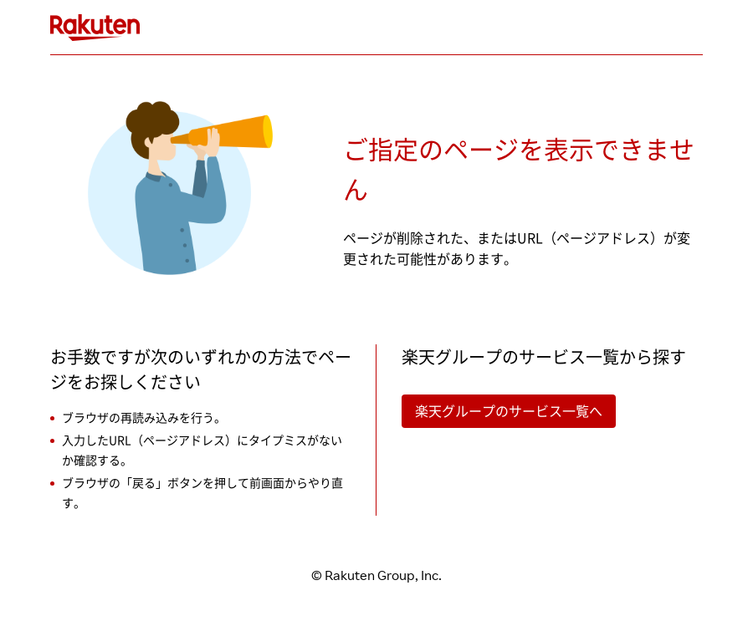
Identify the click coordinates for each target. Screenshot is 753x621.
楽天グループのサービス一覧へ (508, 411)
